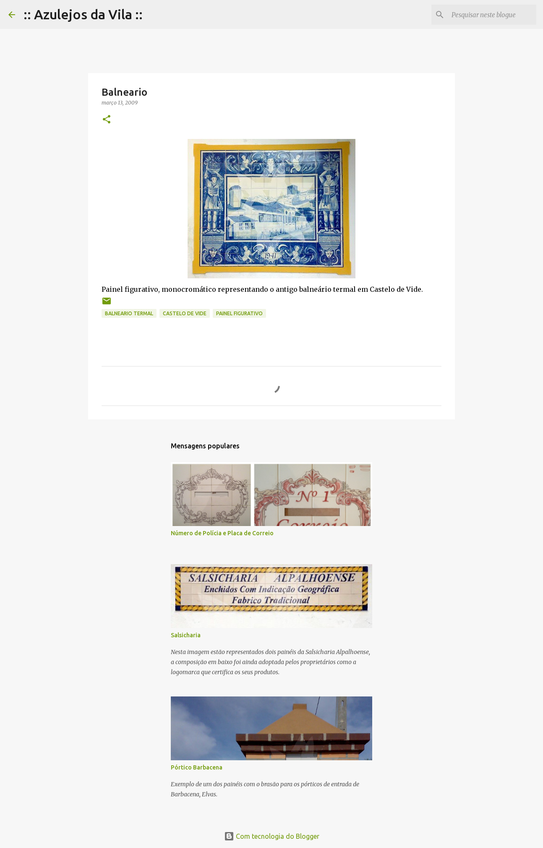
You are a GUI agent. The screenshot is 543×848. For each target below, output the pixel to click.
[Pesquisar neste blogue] (492, 15)
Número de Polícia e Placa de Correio (222, 533)
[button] (107, 120)
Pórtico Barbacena (196, 767)
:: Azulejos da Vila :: (83, 14)
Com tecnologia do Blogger (271, 836)
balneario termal (129, 313)
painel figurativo (239, 313)
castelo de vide (184, 313)
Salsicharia (186, 635)
